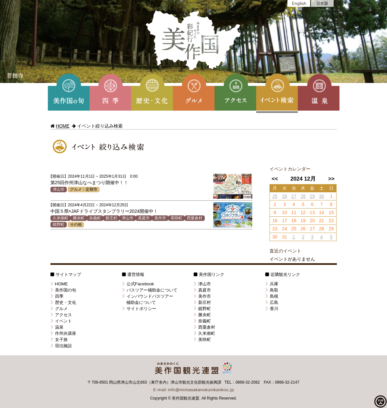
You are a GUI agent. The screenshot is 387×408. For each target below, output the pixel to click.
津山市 (58, 189)
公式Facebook (138, 283)
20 (312, 220)
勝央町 (79, 218)
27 (294, 196)
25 (275, 196)
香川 (271, 308)
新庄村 (111, 218)
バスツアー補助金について (149, 290)
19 (303, 220)
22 (331, 220)
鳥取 (271, 290)
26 (284, 196)
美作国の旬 (63, 290)
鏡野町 (58, 224)
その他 (76, 224)
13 (312, 212)
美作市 (160, 218)
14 (321, 212)
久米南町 (60, 218)
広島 (271, 302)
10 (284, 212)
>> (331, 179)
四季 (56, 296)
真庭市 (144, 218)
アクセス (61, 314)
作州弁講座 (63, 333)
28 (303, 196)
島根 (271, 296)
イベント (61, 321)
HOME (62, 126)
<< (274, 179)
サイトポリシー (139, 308)
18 (294, 220)
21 (321, 220)
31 (284, 236)
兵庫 (271, 283)
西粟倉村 (194, 218)
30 (321, 196)
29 (312, 196)
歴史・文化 (63, 302)
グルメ (59, 308)
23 (275, 228)
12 (303, 212)
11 (294, 212)
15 (331, 212)
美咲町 (176, 218)
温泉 (56, 327)
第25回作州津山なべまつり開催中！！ (89, 182)
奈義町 (95, 218)
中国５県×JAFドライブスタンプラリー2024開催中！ (104, 211)
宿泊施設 (61, 345)
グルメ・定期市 (83, 189)
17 (284, 220)
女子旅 (59, 339)
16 (275, 220)
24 (284, 228)
